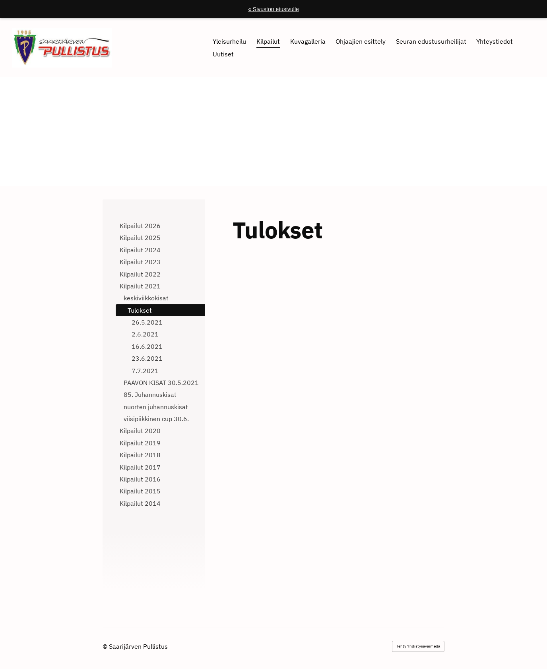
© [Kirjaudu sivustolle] (106, 646)
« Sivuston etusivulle (273, 9)
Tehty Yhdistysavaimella (418, 646)
